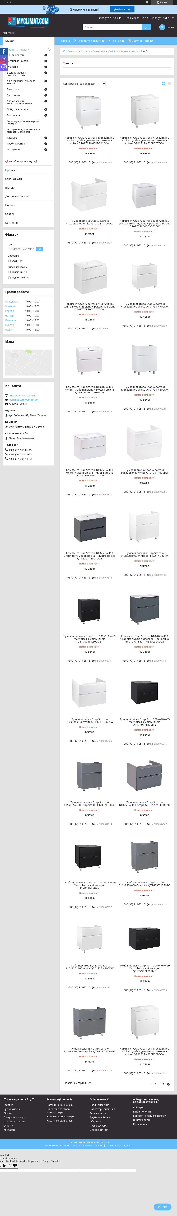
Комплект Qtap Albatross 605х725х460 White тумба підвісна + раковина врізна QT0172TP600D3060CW (144, 223)
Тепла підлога (98, 1113)
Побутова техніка (17, 109)
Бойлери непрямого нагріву (149, 1115)
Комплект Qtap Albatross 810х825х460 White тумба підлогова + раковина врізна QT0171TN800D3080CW (144, 1051)
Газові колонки (142, 1111)
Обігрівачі (95, 1121)
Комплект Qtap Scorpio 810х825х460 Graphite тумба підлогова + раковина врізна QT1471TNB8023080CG (144, 639)
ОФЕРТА (8, 1125)
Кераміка (12, 138)
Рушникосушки (98, 1125)
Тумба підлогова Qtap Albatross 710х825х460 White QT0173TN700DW (144, 305)
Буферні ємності (99, 1129)
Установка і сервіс (17, 61)
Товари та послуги (79, 51)
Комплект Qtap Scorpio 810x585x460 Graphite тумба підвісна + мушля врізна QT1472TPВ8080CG (89, 556)
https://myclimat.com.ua (22, 395)
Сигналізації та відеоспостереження (19, 102)
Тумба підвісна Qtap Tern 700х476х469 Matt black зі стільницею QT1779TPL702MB (144, 968)
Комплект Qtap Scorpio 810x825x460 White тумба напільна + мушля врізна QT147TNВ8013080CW (89, 389)
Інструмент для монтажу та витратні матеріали (23, 130)
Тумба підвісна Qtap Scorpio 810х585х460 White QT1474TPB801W (89, 720)
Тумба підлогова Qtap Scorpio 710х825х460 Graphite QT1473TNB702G (144, 884)
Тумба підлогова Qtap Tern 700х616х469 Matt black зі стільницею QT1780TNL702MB (89, 885)
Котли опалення (99, 1104)
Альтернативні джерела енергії (21, 82)
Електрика (13, 89)
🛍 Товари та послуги (87, 40)
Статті (9, 213)
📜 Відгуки (135, 40)
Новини (10, 205)
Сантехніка (98, 51)
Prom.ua (105, 1142)
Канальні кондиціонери (60, 1116)
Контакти (11, 222)
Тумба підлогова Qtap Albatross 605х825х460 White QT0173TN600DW (144, 388)
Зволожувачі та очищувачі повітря (23, 122)
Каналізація (140, 1124)
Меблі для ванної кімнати (123, 51)
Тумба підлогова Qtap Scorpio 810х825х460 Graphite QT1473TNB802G (89, 1050)
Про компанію (11, 1109)
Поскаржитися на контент (90, 1145)
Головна (65, 40)
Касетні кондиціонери (60, 1120)
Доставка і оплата (17, 196)
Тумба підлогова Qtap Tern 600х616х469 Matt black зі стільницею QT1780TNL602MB (89, 639)
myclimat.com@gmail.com (23, 399)
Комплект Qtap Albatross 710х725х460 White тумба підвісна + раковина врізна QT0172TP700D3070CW (89, 306)
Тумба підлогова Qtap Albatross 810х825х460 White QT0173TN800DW (90, 967)
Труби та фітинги (17, 143)
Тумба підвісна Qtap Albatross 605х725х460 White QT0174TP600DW (144, 471)
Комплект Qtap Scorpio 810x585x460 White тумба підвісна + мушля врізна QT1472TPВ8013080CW (89, 472)
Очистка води (141, 1120)
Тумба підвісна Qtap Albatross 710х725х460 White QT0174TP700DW (89, 222)
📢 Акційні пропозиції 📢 (21, 161)
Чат (162, 1207)
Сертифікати (13, 178)
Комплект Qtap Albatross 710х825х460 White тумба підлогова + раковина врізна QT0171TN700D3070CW (144, 140)
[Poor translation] (12, 1166)
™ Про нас (114, 40)
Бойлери (138, 1107)
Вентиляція (13, 115)
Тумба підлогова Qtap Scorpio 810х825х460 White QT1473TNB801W (145, 554)
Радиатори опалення (102, 1109)
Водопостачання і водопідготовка (18, 74)
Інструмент (13, 149)
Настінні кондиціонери (60, 1104)
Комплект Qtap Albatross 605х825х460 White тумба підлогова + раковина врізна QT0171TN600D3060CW (89, 140)
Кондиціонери (15, 55)
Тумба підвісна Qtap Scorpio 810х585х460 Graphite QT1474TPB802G (144, 803)
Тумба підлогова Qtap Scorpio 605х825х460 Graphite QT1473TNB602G (89, 803)
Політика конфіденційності (119, 1145)
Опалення (12, 67)
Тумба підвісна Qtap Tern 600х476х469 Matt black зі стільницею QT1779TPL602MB (144, 722)
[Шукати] (146, 27)
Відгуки (10, 187)
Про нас (10, 170)
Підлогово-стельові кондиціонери (58, 1110)
